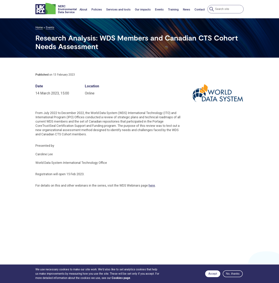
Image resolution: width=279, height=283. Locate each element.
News (186, 9)
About (83, 9)
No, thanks (232, 273)
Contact (199, 9)
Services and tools (118, 9)
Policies (96, 9)
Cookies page (121, 278)
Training (173, 9)
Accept (212, 273)
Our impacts (143, 9)
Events (159, 9)
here (152, 185)
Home (39, 27)
